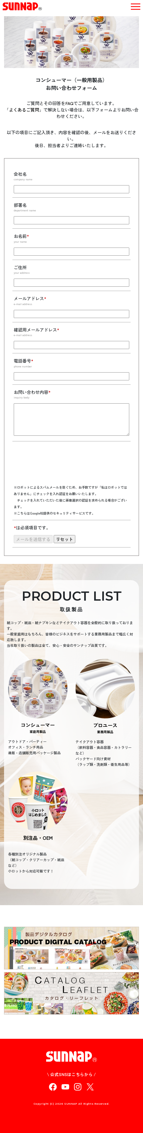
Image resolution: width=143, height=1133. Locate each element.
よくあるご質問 (24, 109)
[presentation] (55, 466)
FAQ (69, 103)
